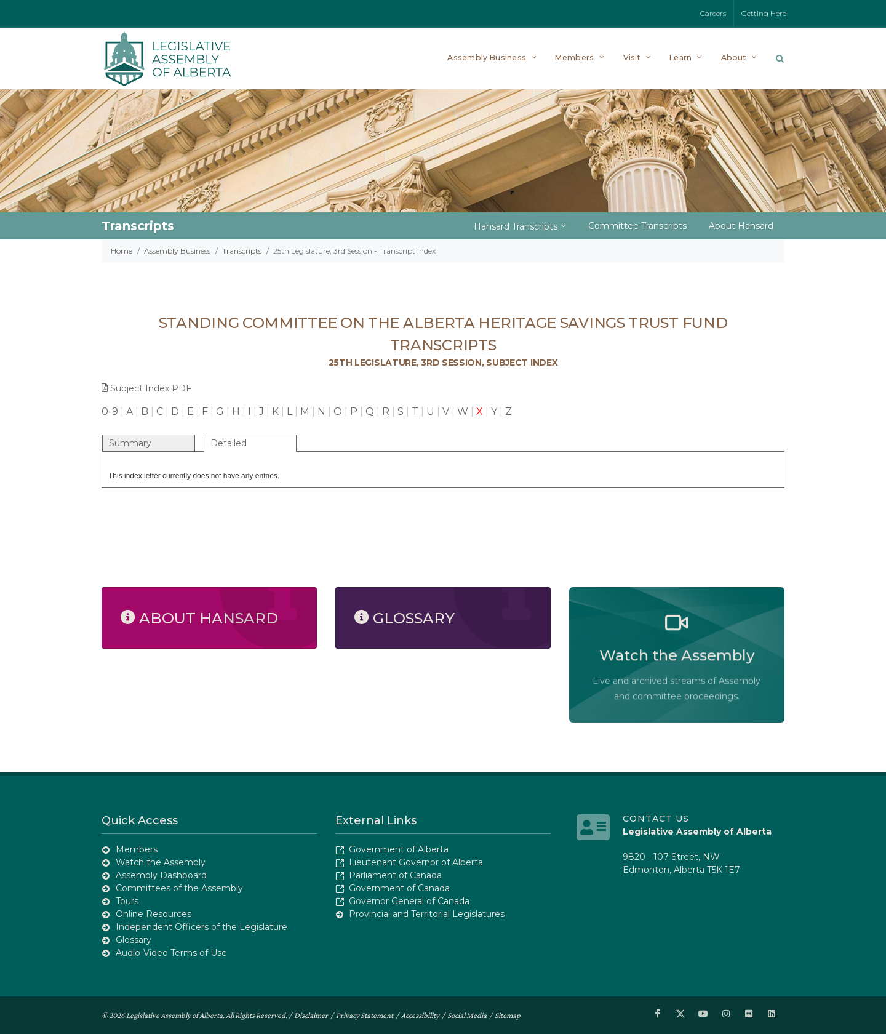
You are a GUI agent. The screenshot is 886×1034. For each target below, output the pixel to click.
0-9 (110, 411)
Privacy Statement (364, 1014)
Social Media (467, 1014)
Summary (130, 443)
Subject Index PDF (146, 388)
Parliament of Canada (395, 875)
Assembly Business (177, 250)
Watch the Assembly (161, 862)
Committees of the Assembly (179, 888)
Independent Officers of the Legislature (201, 926)
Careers (713, 13)
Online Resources (153, 914)
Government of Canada (399, 888)
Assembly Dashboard (161, 875)
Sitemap (508, 1014)
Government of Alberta (399, 849)
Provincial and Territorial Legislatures (427, 914)
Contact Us (656, 818)
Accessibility (420, 1014)
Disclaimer (311, 1014)
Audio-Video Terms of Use (171, 952)
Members (137, 849)
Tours (127, 901)
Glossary (133, 939)
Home (121, 250)
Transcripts (241, 250)
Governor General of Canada (409, 901)
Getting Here (763, 13)
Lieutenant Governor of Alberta (416, 862)
